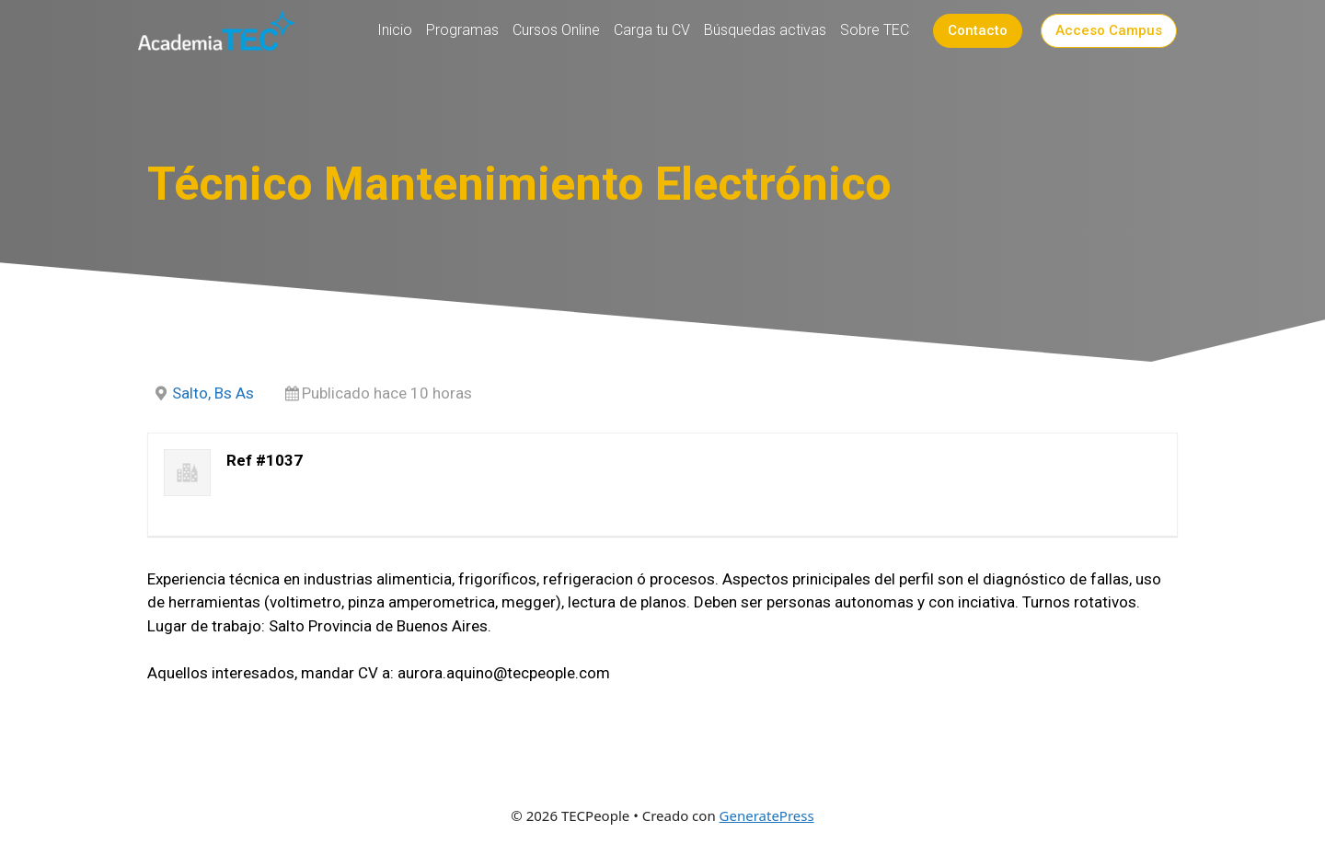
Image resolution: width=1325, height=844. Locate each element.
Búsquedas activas (765, 30)
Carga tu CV (652, 30)
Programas (462, 30)
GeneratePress (767, 815)
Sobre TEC (874, 30)
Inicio (394, 30)
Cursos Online (556, 30)
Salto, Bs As (213, 393)
